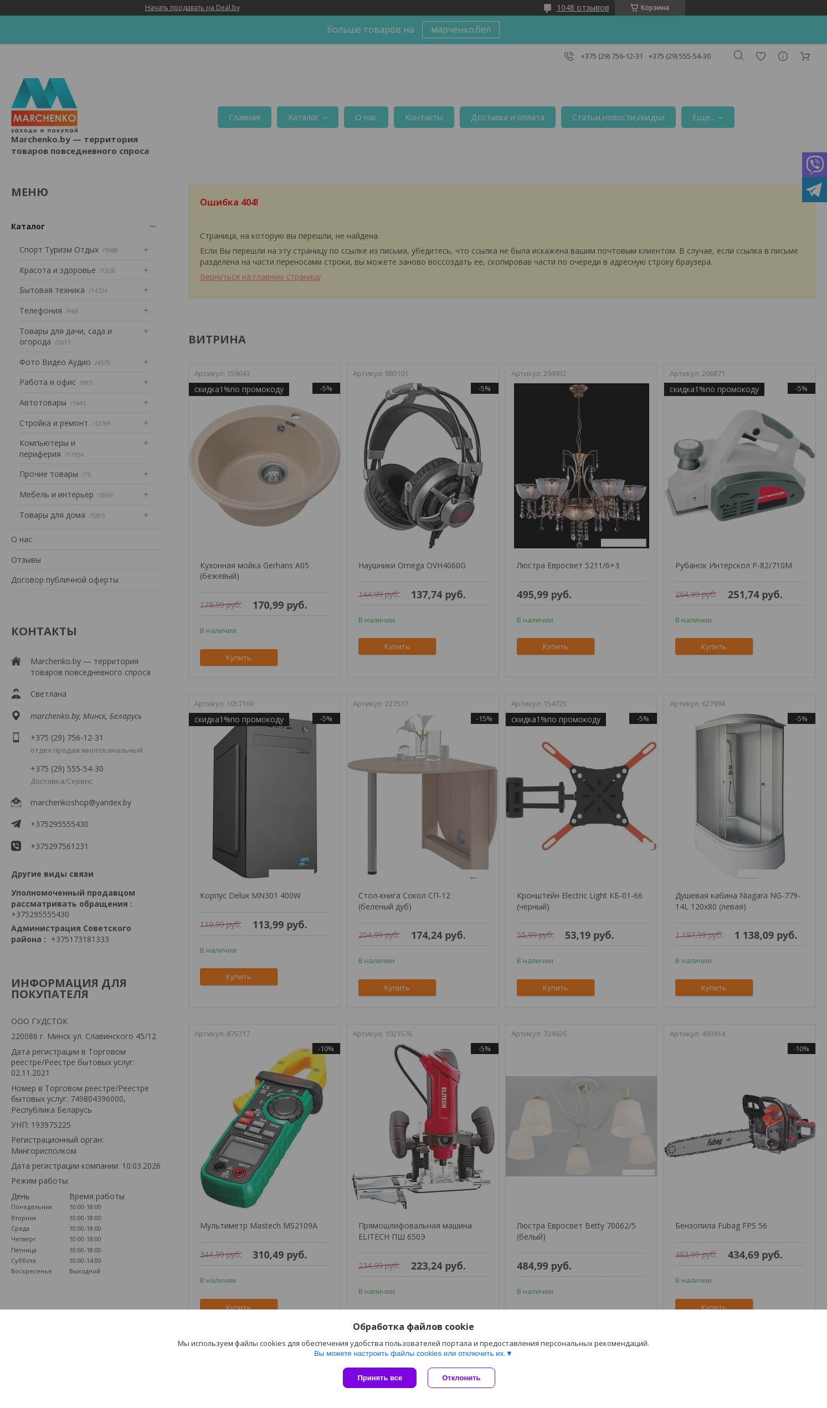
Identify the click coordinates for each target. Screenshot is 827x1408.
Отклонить (461, 1378)
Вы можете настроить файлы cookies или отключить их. (410, 1353)
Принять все (379, 1378)
